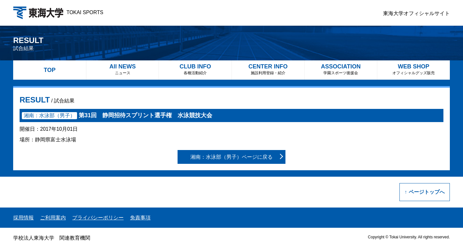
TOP (50, 70)
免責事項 (140, 217)
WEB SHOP (413, 69)
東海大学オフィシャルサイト (416, 13)
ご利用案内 (53, 217)
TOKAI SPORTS (58, 12)
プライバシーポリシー (98, 217)
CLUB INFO (195, 69)
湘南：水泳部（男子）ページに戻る (231, 157)
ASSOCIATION (341, 69)
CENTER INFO (268, 69)
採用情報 (23, 217)
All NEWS (122, 69)
